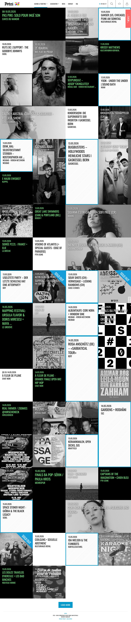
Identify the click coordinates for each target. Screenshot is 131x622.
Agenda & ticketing (40, 4)
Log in (65, 613)
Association (54, 4)
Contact (70, 4)
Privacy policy (62, 619)
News (63, 4)
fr (102, 4)
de (104, 4)
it (105, 4)
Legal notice (69, 619)
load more (65, 605)
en (100, 4)
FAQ (77, 4)
